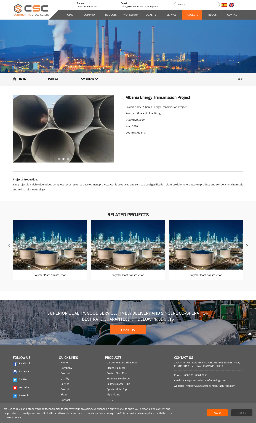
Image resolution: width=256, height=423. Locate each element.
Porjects (53, 78)
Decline (242, 412)
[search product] (216, 4)
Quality (151, 14)
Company (89, 14)
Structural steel (116, 367)
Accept (217, 412)
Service (171, 14)
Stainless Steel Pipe (118, 378)
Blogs (212, 14)
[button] (59, 159)
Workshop (130, 14)
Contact (233, 14)
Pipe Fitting (113, 394)
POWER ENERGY (89, 78)
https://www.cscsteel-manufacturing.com (210, 385)
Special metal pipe (117, 389)
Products (110, 14)
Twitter (20, 379)
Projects (192, 14)
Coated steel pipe (117, 373)
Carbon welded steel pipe (122, 362)
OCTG (110, 399)
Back (240, 78)
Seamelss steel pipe (118, 383)
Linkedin (21, 395)
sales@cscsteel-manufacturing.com (139, 6)
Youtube (21, 387)
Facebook (22, 363)
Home (69, 14)
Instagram (22, 371)
